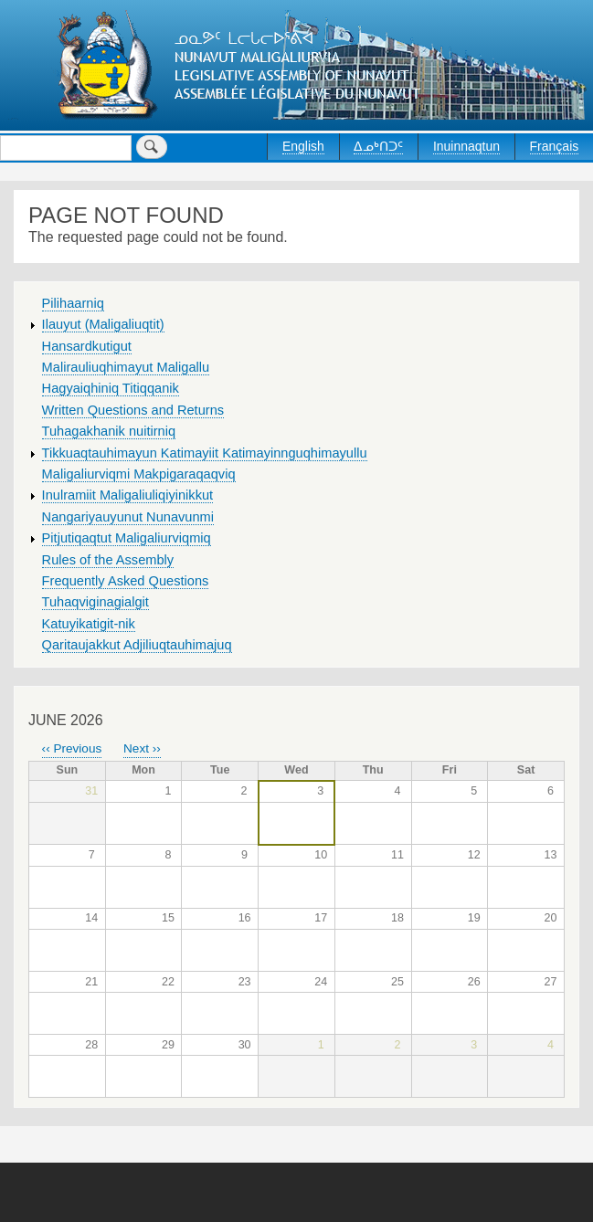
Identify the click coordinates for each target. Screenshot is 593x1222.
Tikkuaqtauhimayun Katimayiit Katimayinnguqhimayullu (204, 453)
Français (554, 146)
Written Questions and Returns (133, 410)
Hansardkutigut (87, 346)
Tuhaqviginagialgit (95, 602)
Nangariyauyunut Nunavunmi (128, 517)
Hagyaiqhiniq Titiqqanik (110, 388)
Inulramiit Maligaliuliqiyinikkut (128, 495)
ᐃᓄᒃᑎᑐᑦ (378, 146)
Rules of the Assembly (108, 560)
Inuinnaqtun (466, 146)
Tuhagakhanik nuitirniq (108, 431)
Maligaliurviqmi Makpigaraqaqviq (139, 474)
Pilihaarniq (73, 303)
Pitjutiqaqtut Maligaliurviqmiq (126, 538)
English (303, 146)
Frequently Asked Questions (125, 581)
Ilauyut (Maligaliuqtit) (103, 324)
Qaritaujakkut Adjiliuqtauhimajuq (137, 644)
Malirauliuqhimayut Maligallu (126, 367)
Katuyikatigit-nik (88, 623)
